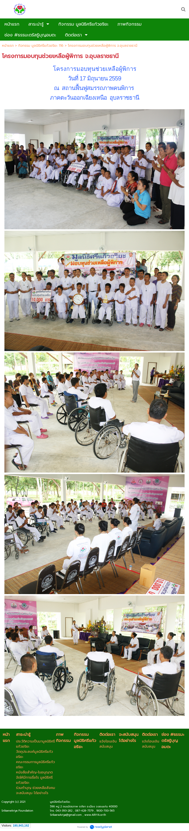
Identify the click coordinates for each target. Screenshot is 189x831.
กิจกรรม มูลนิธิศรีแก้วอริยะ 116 (40, 45)
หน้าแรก (8, 45)
